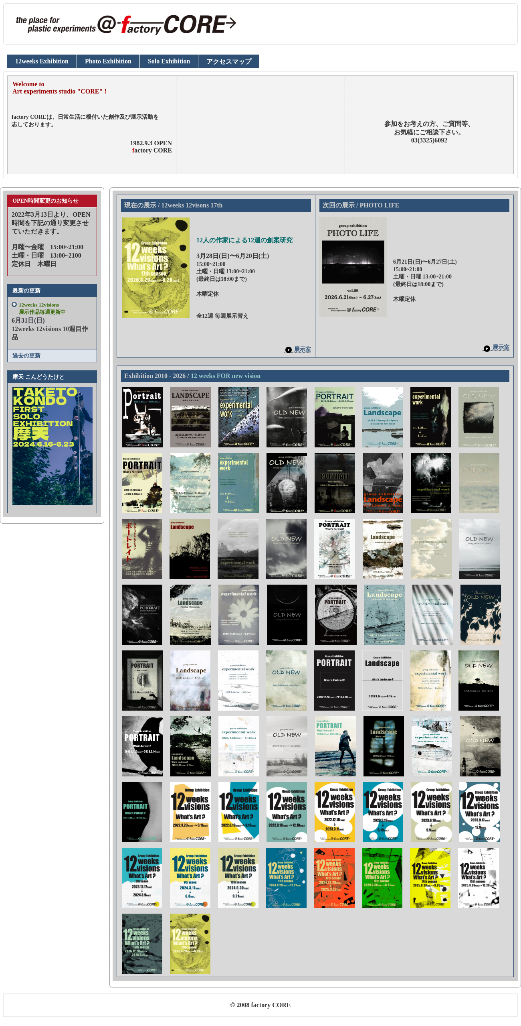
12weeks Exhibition (42, 61)
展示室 (297, 349)
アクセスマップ (228, 61)
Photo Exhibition (108, 61)
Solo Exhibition (169, 61)
